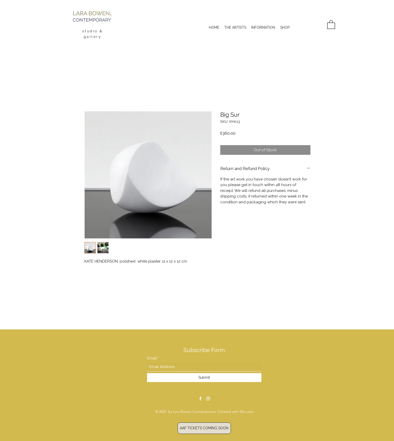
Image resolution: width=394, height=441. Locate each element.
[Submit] (204, 377)
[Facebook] (200, 398)
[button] (331, 24)
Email (152, 358)
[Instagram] (208, 398)
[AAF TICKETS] (204, 428)
